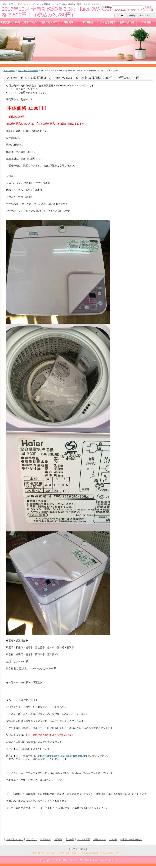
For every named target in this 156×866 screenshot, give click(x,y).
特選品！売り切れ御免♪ (28, 70)
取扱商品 (70, 839)
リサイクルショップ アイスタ (77, 860)
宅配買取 (58, 839)
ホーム (122, 15)
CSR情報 (113, 839)
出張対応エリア (49, 22)
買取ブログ (31, 839)
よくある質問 (83, 839)
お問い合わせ (99, 839)
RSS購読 (132, 15)
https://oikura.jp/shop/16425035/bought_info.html (63, 755)
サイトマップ (146, 15)
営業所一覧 (45, 839)
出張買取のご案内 (14, 839)
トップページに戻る (78, 849)
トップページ (9, 70)
